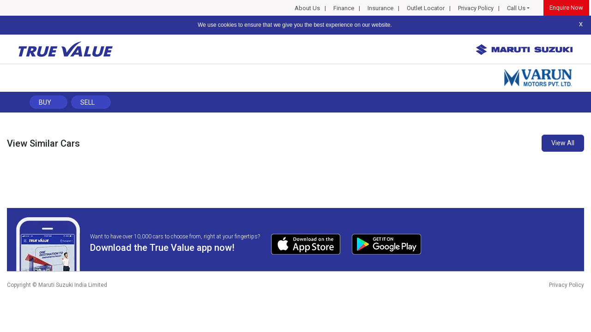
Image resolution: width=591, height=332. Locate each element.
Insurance (380, 8)
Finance (343, 8)
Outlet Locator (426, 8)
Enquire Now (566, 7)
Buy (45, 102)
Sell (87, 102)
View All (562, 143)
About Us (307, 8)
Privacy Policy (476, 8)
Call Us (516, 8)
